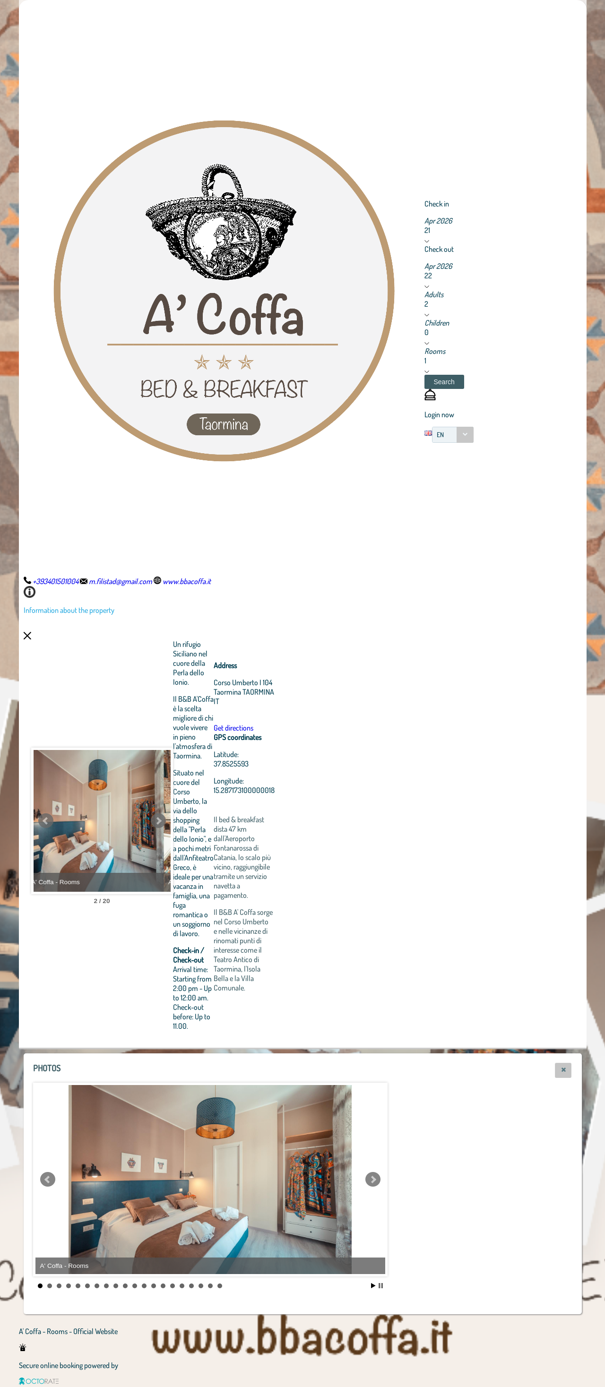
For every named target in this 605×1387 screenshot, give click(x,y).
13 (153, 1286)
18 (201, 1286)
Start (373, 1285)
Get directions (285, 727)
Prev (45, 820)
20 (219, 1286)
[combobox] (453, 435)
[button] (444, 382)
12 (144, 1286)
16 (182, 1286)
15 (172, 1286)
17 (191, 1286)
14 (163, 1286)
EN (440, 435)
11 (134, 1286)
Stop (381, 1285)
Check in (436, 203)
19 (210, 1286)
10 (125, 1286)
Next (210, 820)
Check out (439, 249)
